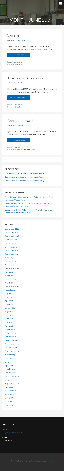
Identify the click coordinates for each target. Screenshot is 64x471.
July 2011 (8, 294)
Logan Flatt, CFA (12, 210)
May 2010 (9, 322)
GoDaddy (49, 461)
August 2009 (10, 355)
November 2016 (11, 232)
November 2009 (12, 344)
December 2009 (12, 340)
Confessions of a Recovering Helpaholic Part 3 (24, 181)
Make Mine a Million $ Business (25, 149)
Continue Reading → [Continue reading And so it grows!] (19, 140)
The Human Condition (25, 78)
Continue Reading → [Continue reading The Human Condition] (19, 97)
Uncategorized (18, 62)
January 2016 (10, 243)
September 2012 (12, 286)
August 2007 (10, 394)
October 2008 (11, 380)
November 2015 (11, 250)
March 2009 (10, 369)
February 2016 (11, 240)
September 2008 (12, 383)
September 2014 (12, 268)
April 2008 (9, 387)
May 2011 (9, 297)
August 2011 (10, 290)
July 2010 (9, 315)
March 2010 (10, 330)
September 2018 (12, 229)
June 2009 (9, 362)
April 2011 (9, 301)
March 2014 (10, 276)
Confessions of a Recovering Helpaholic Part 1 (24, 173)
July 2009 (9, 358)
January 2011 (10, 308)
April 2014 (9, 272)
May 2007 (9, 405)
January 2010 (10, 337)
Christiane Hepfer (12, 203)
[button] (61, 3)
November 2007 (12, 391)
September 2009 (12, 351)
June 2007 (9, 401)
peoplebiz (21, 40)
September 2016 (12, 236)
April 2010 (9, 326)
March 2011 (9, 304)
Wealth (13, 36)
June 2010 (9, 319)
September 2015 (12, 254)
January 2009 (10, 373)
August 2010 (10, 312)
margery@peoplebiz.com (12, 433)
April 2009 (9, 365)
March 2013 (10, 283)
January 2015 (10, 261)
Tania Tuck (9, 197)
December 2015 (11, 247)
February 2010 (11, 333)
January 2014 (10, 279)
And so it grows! (20, 121)
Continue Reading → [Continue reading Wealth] (19, 55)
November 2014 (11, 265)
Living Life (18, 64)
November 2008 (12, 376)
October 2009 (11, 348)
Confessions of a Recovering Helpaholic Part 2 (24, 177)
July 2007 (9, 398)
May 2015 (9, 258)
